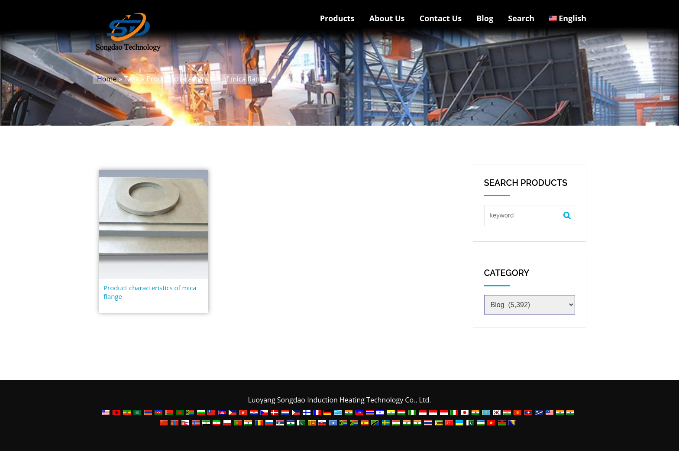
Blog (484, 18)
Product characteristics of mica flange (150, 292)
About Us (387, 18)
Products (337, 18)
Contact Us (441, 18)
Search (521, 18)
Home (106, 79)
